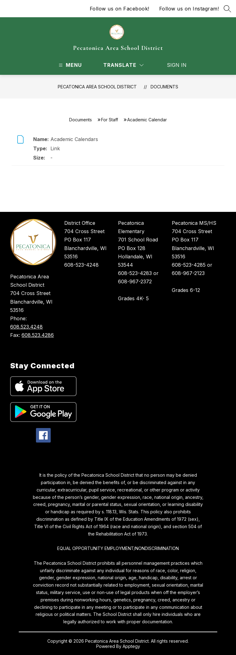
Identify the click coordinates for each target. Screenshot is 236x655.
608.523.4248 (26, 327)
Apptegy (131, 646)
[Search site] (227, 8)
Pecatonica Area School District (97, 86)
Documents (164, 86)
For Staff (109, 119)
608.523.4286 (38, 335)
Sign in (173, 65)
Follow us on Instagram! (189, 9)
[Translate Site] (123, 65)
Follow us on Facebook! (119, 9)
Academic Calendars (74, 139)
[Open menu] (69, 65)
